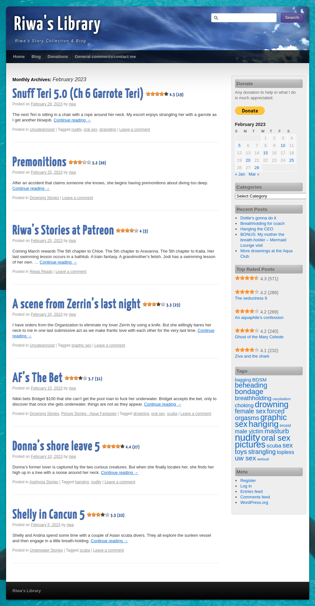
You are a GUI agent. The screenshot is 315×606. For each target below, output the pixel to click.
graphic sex (81, 345)
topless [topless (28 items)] (285, 452)
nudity (77, 129)
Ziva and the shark (252, 356)
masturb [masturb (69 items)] (276, 431)
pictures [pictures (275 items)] (250, 444)
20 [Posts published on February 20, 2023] (248, 160)
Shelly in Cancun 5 (69, 515)
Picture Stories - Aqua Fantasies (88, 413)
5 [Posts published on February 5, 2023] (239, 145)
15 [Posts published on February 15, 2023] (265, 152)
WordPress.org (254, 502)
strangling (107, 129)
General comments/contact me (105, 56)
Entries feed (251, 491)
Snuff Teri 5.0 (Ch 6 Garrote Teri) (98, 94)
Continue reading (72, 120)
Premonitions (60, 162)
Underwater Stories (46, 550)
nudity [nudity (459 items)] (247, 437)
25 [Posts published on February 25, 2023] (291, 160)
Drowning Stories (44, 198)
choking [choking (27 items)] (244, 405)
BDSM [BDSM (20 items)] (259, 379)
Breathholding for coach (262, 223)
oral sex (90, 129)
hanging (82, 482)
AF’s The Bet (58, 378)
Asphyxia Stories (43, 482)
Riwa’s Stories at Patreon (81, 231)
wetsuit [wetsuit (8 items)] (263, 459)
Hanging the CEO (256, 228)
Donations (58, 56)
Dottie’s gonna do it (258, 218)
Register (248, 480)
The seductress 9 (251, 298)
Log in (245, 486)
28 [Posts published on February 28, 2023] (256, 167)
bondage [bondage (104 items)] (249, 391)
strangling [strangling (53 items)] (262, 451)
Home (19, 56)
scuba (172, 413)
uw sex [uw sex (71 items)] (245, 458)
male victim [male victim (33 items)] (249, 431)
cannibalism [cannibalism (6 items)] (281, 399)
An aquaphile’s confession (259, 317)
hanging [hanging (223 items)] (264, 424)
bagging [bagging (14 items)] (243, 379)
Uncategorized (42, 129)
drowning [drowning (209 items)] (272, 404)
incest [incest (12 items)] (285, 425)
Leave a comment (134, 129)
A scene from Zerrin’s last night (97, 305)
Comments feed (255, 497)
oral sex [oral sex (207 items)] (275, 437)
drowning (141, 413)
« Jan (240, 174)
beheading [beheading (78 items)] (251, 385)
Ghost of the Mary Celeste (259, 336)
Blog (36, 56)
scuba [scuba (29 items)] (274, 445)
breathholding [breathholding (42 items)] (253, 398)
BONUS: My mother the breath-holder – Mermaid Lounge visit (263, 240)
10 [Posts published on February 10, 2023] (283, 145)
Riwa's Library (57, 25)
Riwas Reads (41, 271)
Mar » (254, 174)
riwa (72, 104)
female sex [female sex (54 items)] (250, 411)
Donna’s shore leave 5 (76, 447)
